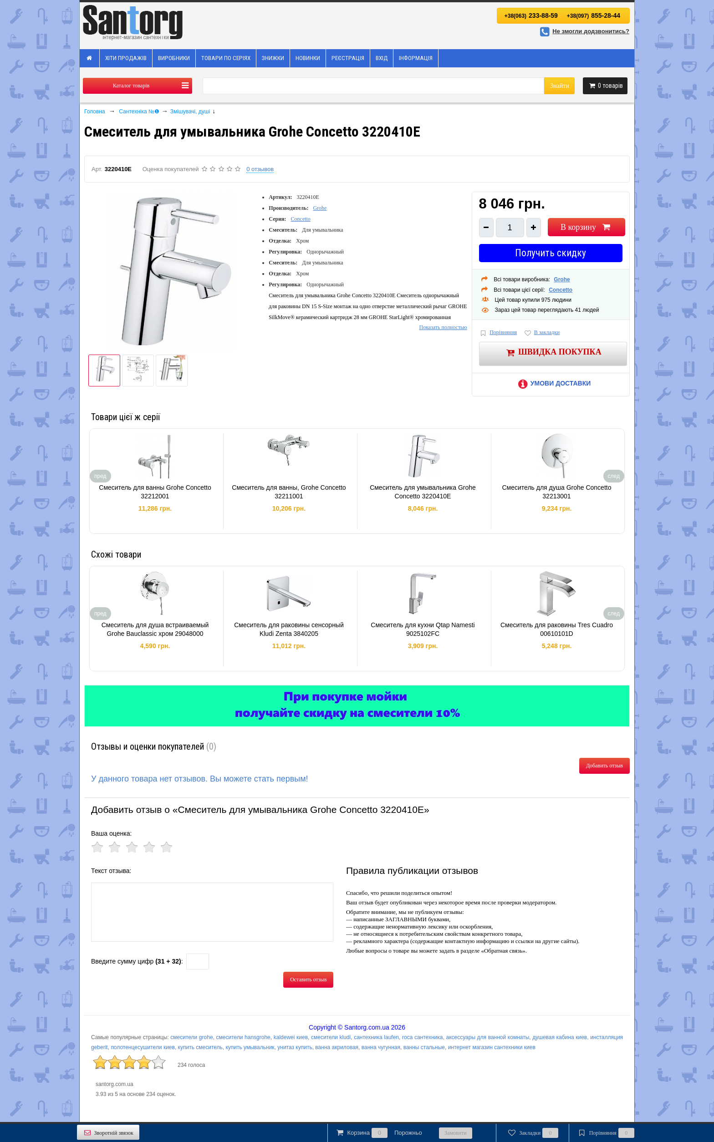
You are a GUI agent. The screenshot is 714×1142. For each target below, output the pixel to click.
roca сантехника (422, 1037)
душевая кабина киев (559, 1037)
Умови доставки (553, 383)
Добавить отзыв (604, 765)
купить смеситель (200, 1047)
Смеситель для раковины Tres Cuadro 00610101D (556, 629)
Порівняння (498, 333)
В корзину (586, 227)
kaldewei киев (291, 1037)
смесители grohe (191, 1037)
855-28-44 (593, 15)
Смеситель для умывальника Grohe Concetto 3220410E (423, 492)
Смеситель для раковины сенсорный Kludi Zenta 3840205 (289, 629)
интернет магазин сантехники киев (492, 1047)
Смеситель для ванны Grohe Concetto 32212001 (155, 492)
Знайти (559, 85)
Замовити (455, 1133)
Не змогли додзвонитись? (583, 31)
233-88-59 (531, 15)
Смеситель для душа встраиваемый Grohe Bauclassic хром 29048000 (155, 629)
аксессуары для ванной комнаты (487, 1037)
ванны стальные (424, 1047)
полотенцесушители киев (143, 1047)
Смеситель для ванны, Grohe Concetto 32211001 (289, 492)
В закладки (541, 333)
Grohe (319, 208)
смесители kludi (331, 1037)
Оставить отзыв (308, 979)
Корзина (378, 1133)
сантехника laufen (376, 1037)
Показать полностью (443, 327)
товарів (605, 85)
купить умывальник (249, 1047)
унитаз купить (294, 1047)
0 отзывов (260, 169)
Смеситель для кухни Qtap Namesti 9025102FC (422, 629)
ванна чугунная (381, 1047)
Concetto (301, 219)
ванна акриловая (336, 1047)
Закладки (532, 1133)
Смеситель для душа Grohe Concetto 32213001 (556, 492)
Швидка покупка (553, 352)
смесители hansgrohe (243, 1037)
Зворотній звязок (108, 1132)
